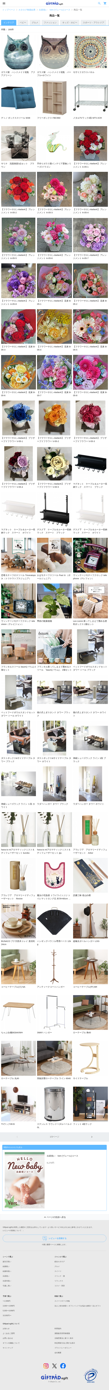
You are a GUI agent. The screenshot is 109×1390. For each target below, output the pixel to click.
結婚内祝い (7, 1271)
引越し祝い (7, 1286)
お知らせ (6, 1329)
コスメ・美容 (59, 1286)
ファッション (50, 22)
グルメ (35, 22)
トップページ (8, 10)
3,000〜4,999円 (9, 1306)
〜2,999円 (6, 1301)
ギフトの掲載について (11, 1343)
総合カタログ (59, 1262)
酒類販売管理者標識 (62, 1333)
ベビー (23, 22)
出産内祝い (7, 1281)
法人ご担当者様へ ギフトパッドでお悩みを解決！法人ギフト (77, 1306)
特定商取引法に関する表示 (64, 1343)
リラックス (58, 1281)
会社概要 (57, 1353)
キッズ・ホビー (69, 22)
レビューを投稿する (55, 1238)
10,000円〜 (7, 1315)
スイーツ (57, 1271)
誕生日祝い (7, 1262)
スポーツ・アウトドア (93, 22)
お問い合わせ (8, 1338)
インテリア (8, 22)
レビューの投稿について (14, 1230)
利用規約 (57, 1329)
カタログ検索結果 (26, 10)
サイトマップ (8, 1348)
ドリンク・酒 (59, 1276)
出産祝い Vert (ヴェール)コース (54, 10)
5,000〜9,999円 (9, 1311)
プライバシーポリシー (63, 1348)
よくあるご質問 (9, 1333)
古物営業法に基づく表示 (63, 1338)
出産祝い (6, 1276)
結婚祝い (6, 1266)
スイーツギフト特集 (62, 1301)
